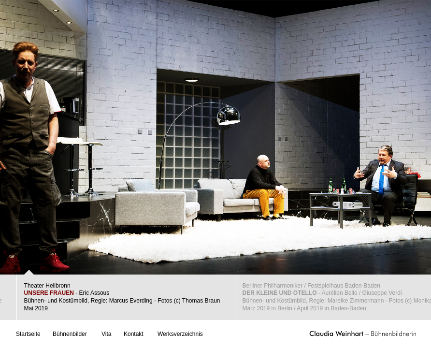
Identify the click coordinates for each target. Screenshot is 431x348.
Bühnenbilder (70, 334)
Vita (106, 334)
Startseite (28, 334)
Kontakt (134, 334)
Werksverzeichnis (180, 334)
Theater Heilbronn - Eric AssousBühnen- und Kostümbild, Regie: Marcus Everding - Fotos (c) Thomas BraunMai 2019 (122, 297)
